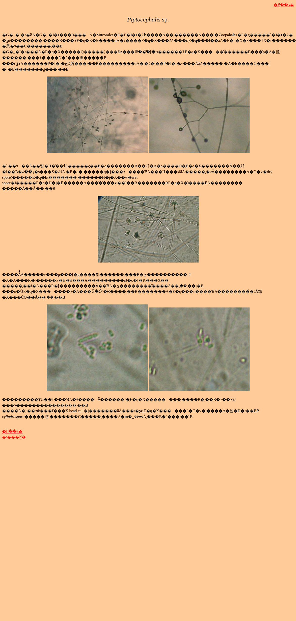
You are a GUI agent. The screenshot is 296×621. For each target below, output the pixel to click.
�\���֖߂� (14, 437)
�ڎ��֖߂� (284, 5)
